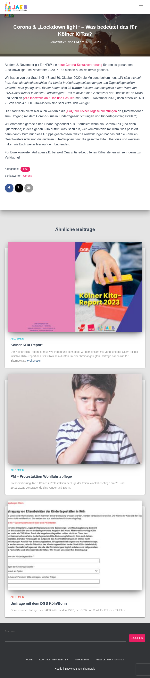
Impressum (82, 659)
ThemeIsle (89, 668)
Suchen (10, 631)
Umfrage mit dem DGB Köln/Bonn (39, 603)
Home (29, 659)
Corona (27, 175)
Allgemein (17, 338)
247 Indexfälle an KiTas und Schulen (49, 98)
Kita (25, 169)
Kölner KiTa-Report (27, 345)
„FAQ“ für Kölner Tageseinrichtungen (91, 111)
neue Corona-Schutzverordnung (80, 64)
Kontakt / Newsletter (53, 659)
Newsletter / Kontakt (110, 659)
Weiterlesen (34, 360)
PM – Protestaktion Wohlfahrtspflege (41, 476)
